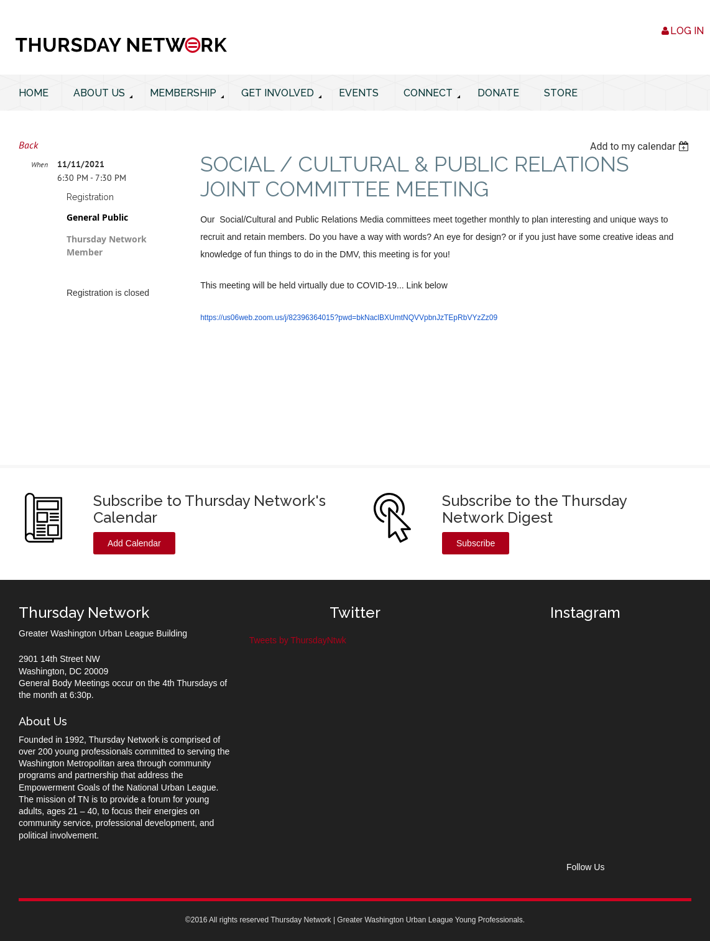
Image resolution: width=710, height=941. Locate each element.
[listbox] (640, 146)
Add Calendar (134, 543)
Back (28, 145)
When (39, 164)
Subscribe (475, 543)
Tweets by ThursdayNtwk (297, 640)
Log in (687, 31)
